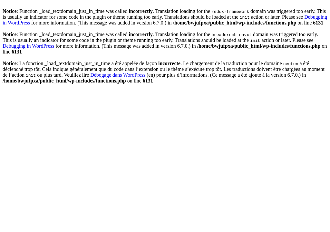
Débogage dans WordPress (117, 75)
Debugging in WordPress (28, 46)
